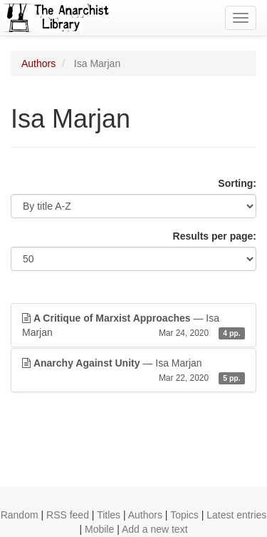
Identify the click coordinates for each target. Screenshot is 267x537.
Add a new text (155, 529)
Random (19, 515)
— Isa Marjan (133, 325)
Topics (184, 515)
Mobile (99, 529)
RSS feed (67, 515)
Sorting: (237, 183)
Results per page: (214, 236)
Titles (108, 515)
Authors (38, 63)
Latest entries (236, 515)
